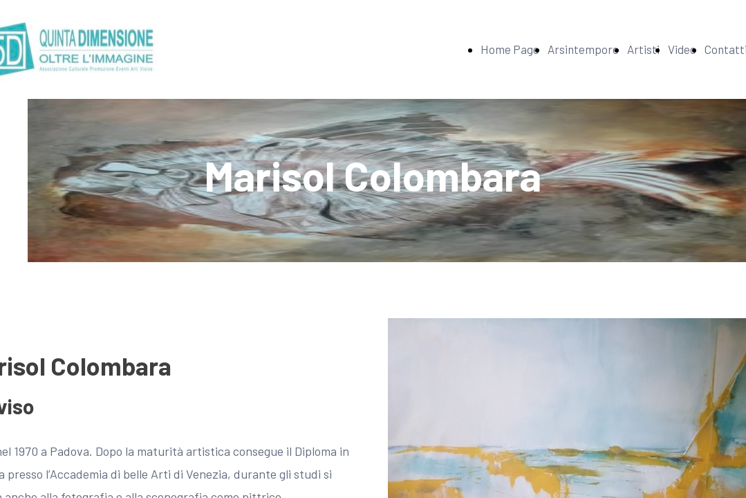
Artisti (643, 49)
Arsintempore (583, 49)
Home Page (510, 49)
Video (682, 49)
